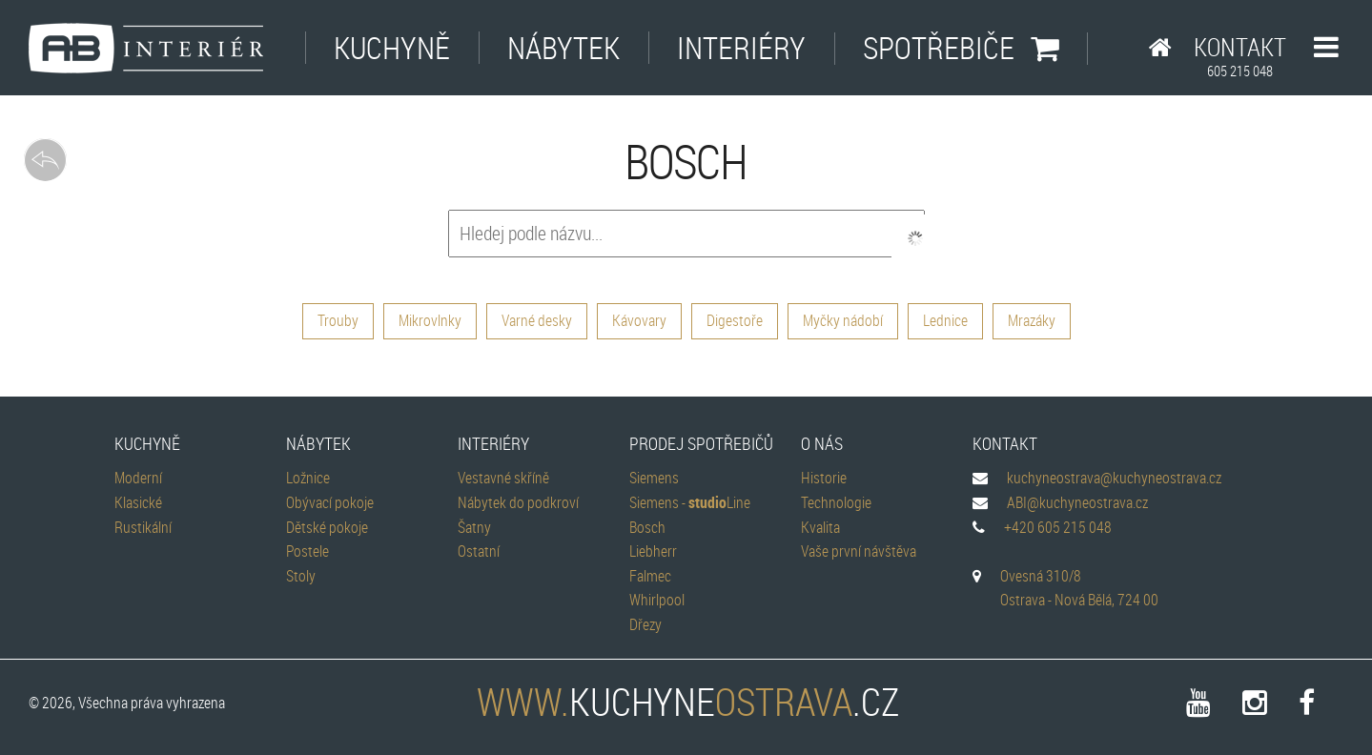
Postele (307, 551)
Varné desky (537, 320)
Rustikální (143, 527)
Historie (824, 477)
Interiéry (741, 47)
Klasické (138, 502)
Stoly (301, 575)
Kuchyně (392, 47)
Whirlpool (657, 599)
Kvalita (820, 527)
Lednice (945, 320)
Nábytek (563, 47)
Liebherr (653, 551)
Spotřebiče (961, 47)
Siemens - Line (689, 502)
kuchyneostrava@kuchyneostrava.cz (1114, 477)
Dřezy (645, 624)
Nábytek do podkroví (518, 502)
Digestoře (734, 320)
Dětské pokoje (327, 527)
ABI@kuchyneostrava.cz (1077, 502)
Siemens (654, 477)
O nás (822, 443)
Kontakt (1240, 55)
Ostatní (479, 551)
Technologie (836, 502)
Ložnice (308, 477)
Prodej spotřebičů (701, 443)
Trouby (337, 320)
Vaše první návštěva (858, 551)
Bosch (647, 527)
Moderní (138, 477)
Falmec (650, 575)
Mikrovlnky (430, 320)
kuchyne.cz (686, 701)
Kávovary (639, 320)
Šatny (474, 527)
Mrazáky (1031, 320)
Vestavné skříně (503, 477)
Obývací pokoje (330, 502)
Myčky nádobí (843, 320)
